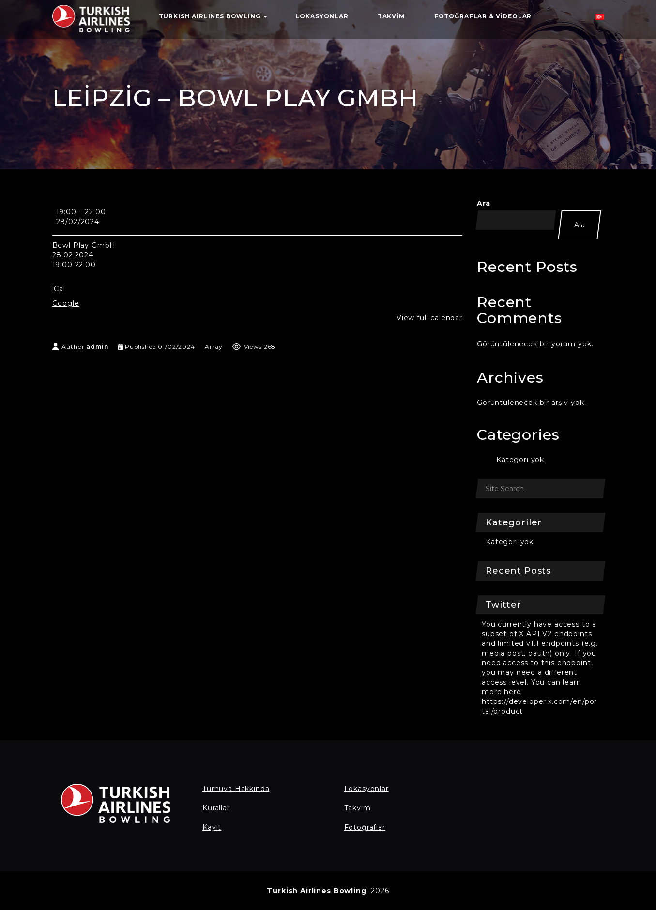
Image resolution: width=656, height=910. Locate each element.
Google (65, 303)
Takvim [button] (391, 16)
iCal (58, 288)
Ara (483, 203)
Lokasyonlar (366, 788)
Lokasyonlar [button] (322, 16)
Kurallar (216, 808)
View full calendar (429, 317)
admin (97, 346)
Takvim (357, 808)
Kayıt (211, 827)
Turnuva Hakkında (235, 788)
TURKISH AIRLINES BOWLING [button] (213, 16)
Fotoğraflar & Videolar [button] (483, 16)
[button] (599, 19)
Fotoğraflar (364, 827)
